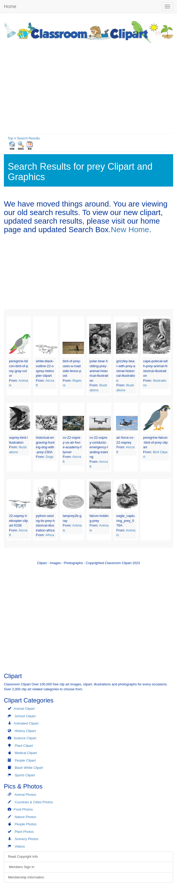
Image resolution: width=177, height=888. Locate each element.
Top (10, 138)
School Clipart (25, 716)
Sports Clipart (25, 775)
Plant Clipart (24, 746)
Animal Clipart (24, 709)
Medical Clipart (26, 753)
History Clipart (25, 731)
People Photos (26, 824)
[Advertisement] (88, 87)
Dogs (49, 457)
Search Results (28, 138)
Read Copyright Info (23, 856)
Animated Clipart (26, 723)
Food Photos (23, 809)
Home (10, 6)
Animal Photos (25, 795)
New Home (130, 229)
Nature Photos (25, 817)
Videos (20, 846)
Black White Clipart (29, 768)
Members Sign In (21, 867)
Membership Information (26, 877)
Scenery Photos (27, 839)
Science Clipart (25, 738)
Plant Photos (24, 832)
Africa (49, 535)
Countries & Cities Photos (34, 802)
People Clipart (25, 760)
